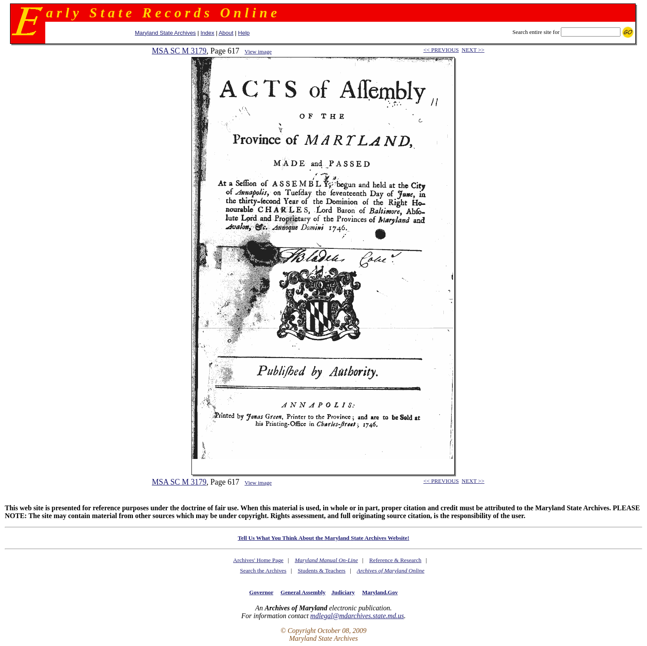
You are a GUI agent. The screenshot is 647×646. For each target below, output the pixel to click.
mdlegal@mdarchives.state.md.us (357, 615)
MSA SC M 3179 (179, 51)
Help (244, 33)
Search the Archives (263, 570)
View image (258, 51)
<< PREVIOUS (441, 50)
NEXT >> (473, 50)
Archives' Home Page (258, 560)
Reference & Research (395, 560)
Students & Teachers (321, 570)
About (225, 33)
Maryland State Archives (165, 33)
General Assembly (303, 592)
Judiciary (343, 592)
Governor (261, 592)
